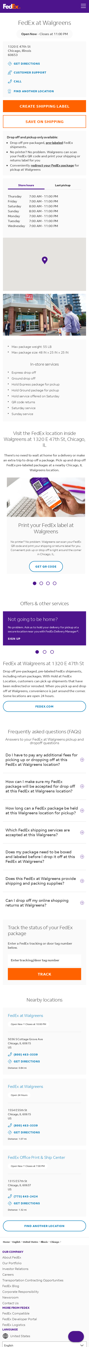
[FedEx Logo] (11, 6)
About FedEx (11, 1257)
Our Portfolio (12, 1263)
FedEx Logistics (13, 1325)
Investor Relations (15, 1269)
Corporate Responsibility (20, 1291)
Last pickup (63, 185)
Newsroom (10, 1297)
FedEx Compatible (15, 1313)
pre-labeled (54, 143)
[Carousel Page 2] (44, 652)
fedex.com (28, 704)
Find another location (31, 91)
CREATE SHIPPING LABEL (36, 104)
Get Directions (24, 64)
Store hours (26, 185)
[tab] (34, 584)
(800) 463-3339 (26, 1054)
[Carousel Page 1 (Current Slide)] (37, 652)
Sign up (14, 638)
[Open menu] (83, 6)
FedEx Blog (10, 1286)
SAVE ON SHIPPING (33, 119)
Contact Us (10, 1303)
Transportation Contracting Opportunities (32, 1280)
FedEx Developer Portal (19, 1319)
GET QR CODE (43, 564)
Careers (8, 1274)
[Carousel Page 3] (52, 652)
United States (16, 1336)
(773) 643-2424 (26, 1196)
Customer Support (27, 72)
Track (44, 974)
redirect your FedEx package (52, 165)
